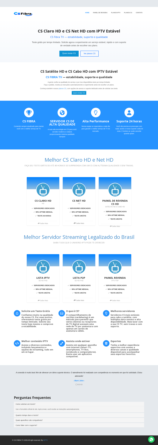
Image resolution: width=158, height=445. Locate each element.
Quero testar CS (69, 53)
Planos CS (128, 12)
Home (87, 12)
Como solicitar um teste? (25, 404)
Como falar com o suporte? (26, 425)
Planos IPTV (115, 12)
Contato (139, 12)
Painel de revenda (100, 12)
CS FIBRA (28, 121)
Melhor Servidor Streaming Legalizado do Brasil (79, 236)
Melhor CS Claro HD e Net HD (79, 159)
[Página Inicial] (22, 12)
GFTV (45, 440)
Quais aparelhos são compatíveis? (29, 420)
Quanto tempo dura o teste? (27, 415)
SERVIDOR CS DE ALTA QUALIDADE (62, 122)
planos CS (62, 88)
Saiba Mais (79, 223)
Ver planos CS (89, 54)
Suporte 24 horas (129, 121)
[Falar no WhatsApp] (151, 439)
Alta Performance (95, 121)
